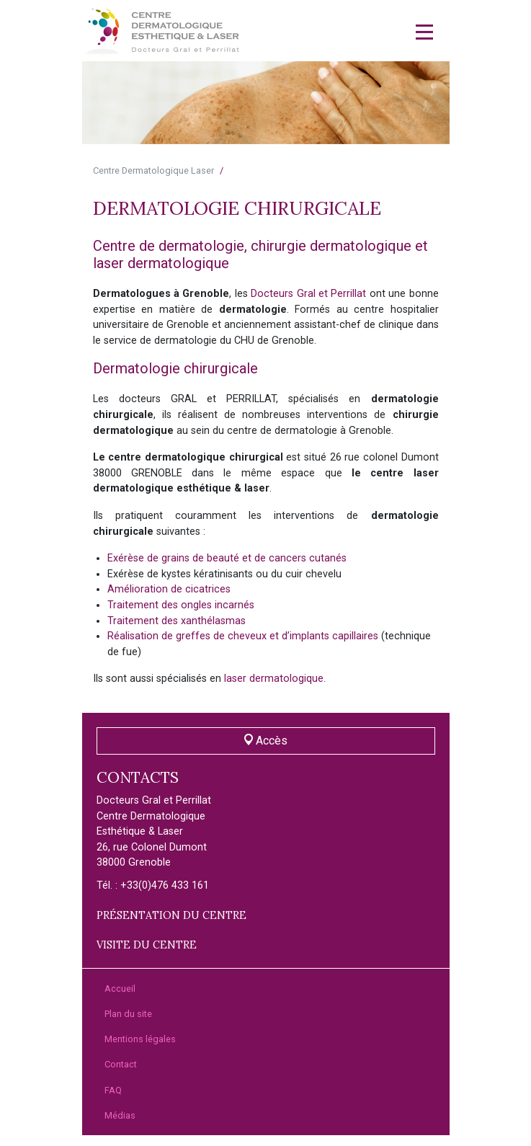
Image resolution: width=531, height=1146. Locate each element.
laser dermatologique (273, 678)
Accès (265, 740)
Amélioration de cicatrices (169, 589)
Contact (120, 1064)
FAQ (113, 1090)
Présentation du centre (171, 915)
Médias (119, 1115)
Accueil (119, 988)
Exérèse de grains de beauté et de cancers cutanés (227, 558)
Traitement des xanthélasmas (176, 621)
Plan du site (128, 1013)
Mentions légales (140, 1039)
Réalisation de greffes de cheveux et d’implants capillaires (242, 636)
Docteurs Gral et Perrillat (308, 294)
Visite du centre (147, 944)
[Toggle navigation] (424, 31)
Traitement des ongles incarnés (180, 605)
